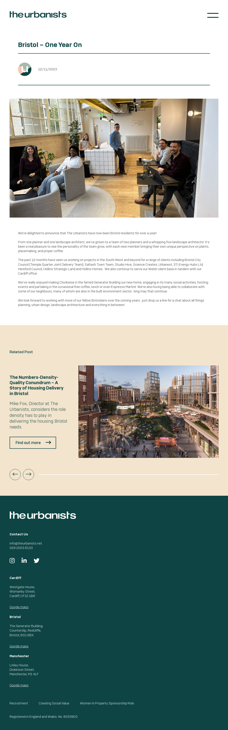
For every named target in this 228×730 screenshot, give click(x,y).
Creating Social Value (54, 703)
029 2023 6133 (21, 548)
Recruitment (19, 703)
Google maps (19, 607)
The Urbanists (38, 14)
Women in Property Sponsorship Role (107, 703)
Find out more (28, 442)
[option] (114, 411)
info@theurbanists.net (26, 543)
